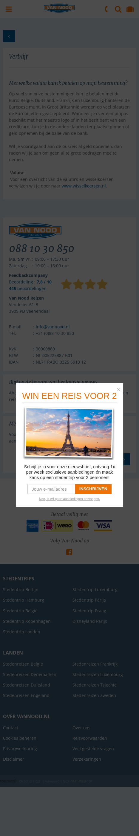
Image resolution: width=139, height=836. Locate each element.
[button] (120, 388)
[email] (51, 489)
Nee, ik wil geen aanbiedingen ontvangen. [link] (69, 499)
